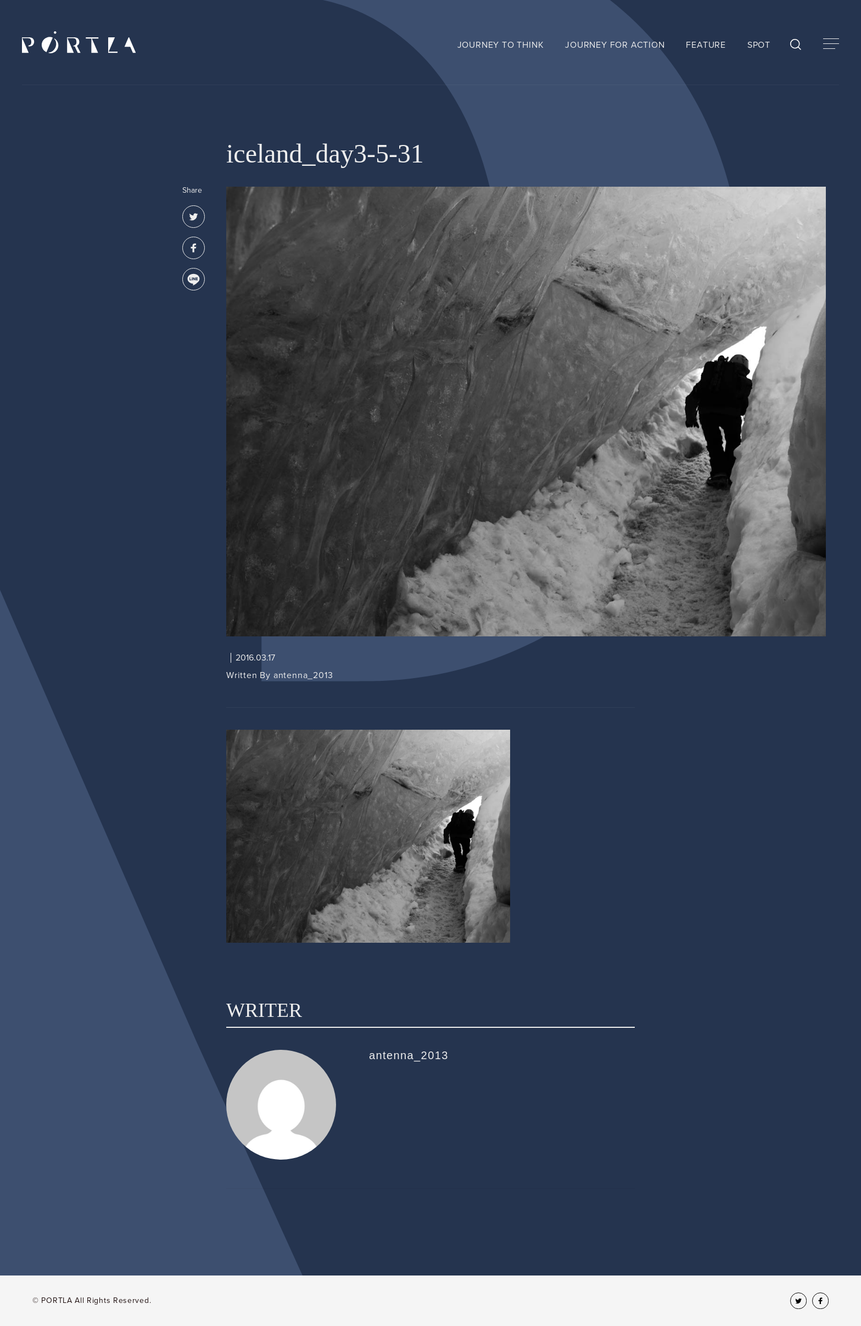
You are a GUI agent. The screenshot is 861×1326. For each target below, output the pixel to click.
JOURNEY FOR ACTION (614, 45)
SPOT (758, 45)
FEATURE (706, 45)
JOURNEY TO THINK (500, 45)
